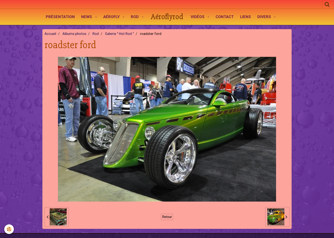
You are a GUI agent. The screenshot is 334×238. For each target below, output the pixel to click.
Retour (167, 217)
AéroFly (112, 16)
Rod (135, 16)
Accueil (50, 34)
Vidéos (198, 16)
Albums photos (74, 34)
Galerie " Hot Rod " (119, 34)
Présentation (60, 16)
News (87, 16)
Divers (264, 16)
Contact (225, 16)
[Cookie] (9, 229)
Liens (245, 16)
